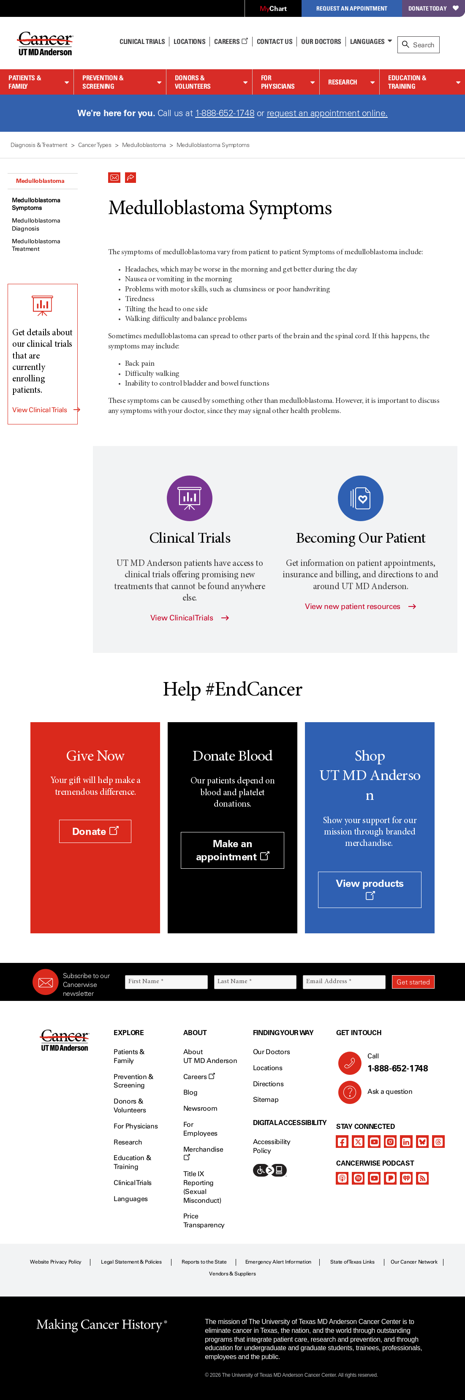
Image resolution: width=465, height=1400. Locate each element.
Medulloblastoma (40, 181)
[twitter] (358, 1141)
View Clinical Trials (39, 410)
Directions (268, 1084)
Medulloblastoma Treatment (36, 245)
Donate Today (433, 8)
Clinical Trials (142, 41)
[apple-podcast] (342, 1178)
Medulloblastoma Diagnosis (36, 224)
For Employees (200, 1128)
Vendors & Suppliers (232, 1274)
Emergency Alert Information (278, 1262)
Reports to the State (204, 1262)
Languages (367, 41)
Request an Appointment (351, 8)
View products (370, 889)
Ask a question (385, 1094)
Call (397, 1063)
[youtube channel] (374, 1141)
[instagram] (390, 1141)
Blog (190, 1092)
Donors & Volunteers (193, 82)
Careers (230, 41)
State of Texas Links (352, 1262)
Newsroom (200, 1108)
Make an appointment (232, 850)
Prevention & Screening (103, 82)
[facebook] (342, 1141)
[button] (114, 175)
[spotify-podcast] (358, 1178)
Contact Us (275, 41)
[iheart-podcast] (406, 1178)
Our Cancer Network (414, 1262)
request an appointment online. (327, 113)
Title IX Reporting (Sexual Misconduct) (202, 1187)
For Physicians (278, 82)
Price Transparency (204, 1220)
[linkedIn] (406, 1141)
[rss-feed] (422, 1178)
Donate (95, 831)
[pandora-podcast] (390, 1178)
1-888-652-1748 (224, 113)
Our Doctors (321, 41)
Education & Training (407, 82)
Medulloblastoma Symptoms (36, 204)
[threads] (438, 1141)
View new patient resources (360, 606)
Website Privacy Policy (56, 1262)
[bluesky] (422, 1141)
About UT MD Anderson (210, 1056)
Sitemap (266, 1100)
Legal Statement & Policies (131, 1262)
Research (342, 82)
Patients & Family (24, 82)
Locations (268, 1068)
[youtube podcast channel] (374, 1178)
